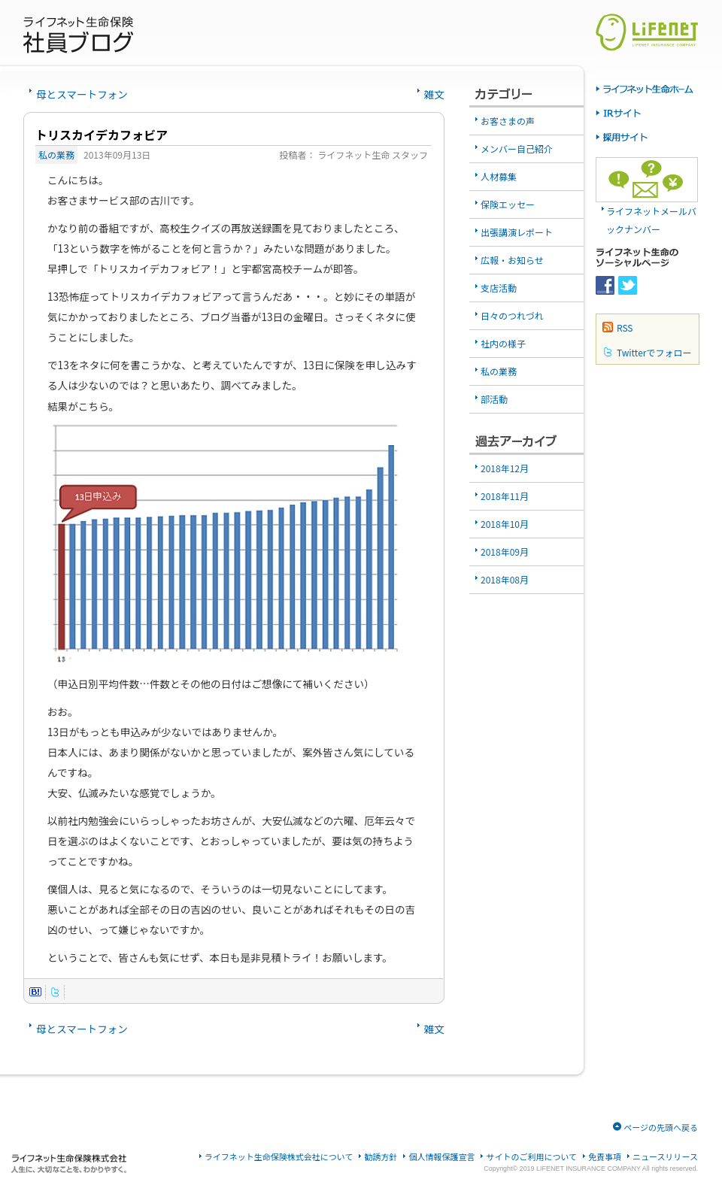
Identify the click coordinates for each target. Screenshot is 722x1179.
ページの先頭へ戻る (660, 1127)
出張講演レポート (517, 232)
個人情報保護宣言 (441, 1157)
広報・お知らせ (512, 259)
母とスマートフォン (82, 94)
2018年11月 (505, 495)
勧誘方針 (380, 1157)
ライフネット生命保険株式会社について (279, 1157)
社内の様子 (503, 343)
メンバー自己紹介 (517, 148)
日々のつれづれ (512, 315)
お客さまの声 (508, 120)
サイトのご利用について (531, 1157)
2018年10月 (505, 523)
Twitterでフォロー (654, 352)
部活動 (494, 398)
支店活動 (499, 287)
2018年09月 (505, 551)
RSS (625, 327)
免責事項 (604, 1157)
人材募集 (499, 176)
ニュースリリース (665, 1157)
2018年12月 (505, 468)
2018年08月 (505, 579)
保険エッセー (508, 204)
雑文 (434, 94)
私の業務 (56, 154)
